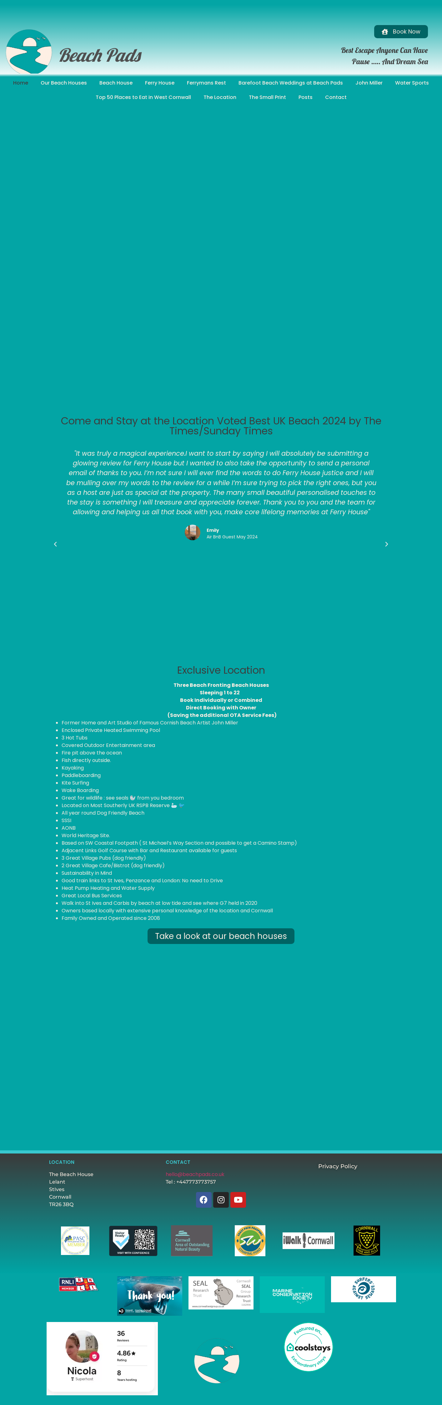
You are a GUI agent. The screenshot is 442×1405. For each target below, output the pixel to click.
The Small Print (267, 97)
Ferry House (159, 82)
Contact (336, 97)
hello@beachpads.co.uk (195, 1174)
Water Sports (412, 82)
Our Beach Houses (64, 82)
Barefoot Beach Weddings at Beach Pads (291, 82)
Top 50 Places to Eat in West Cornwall (143, 97)
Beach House (116, 82)
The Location (219, 97)
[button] (55, 544)
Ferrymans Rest (206, 82)
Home (20, 82)
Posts (306, 97)
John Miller (369, 82)
